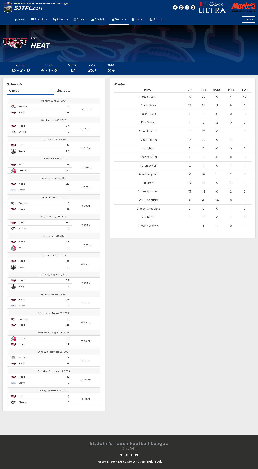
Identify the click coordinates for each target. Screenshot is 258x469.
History (138, 19)
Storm (22, 189)
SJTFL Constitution (131, 461)
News (20, 19)
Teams (119, 19)
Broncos (23, 106)
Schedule (60, 19)
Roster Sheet (105, 461)
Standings (39, 19)
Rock (21, 267)
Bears (22, 247)
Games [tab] (14, 90)
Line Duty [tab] (63, 90)
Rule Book (154, 461)
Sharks (22, 131)
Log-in (248, 19)
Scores (80, 19)
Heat (21, 145)
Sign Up (157, 19)
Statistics (99, 19)
